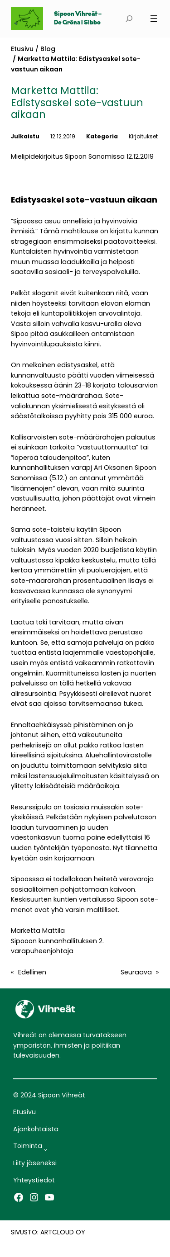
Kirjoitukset (143, 136)
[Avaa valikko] (153, 18)
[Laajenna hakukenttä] (129, 19)
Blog (47, 48)
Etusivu (22, 48)
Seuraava (136, 972)
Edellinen (32, 972)
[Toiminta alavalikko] (45, 1149)
